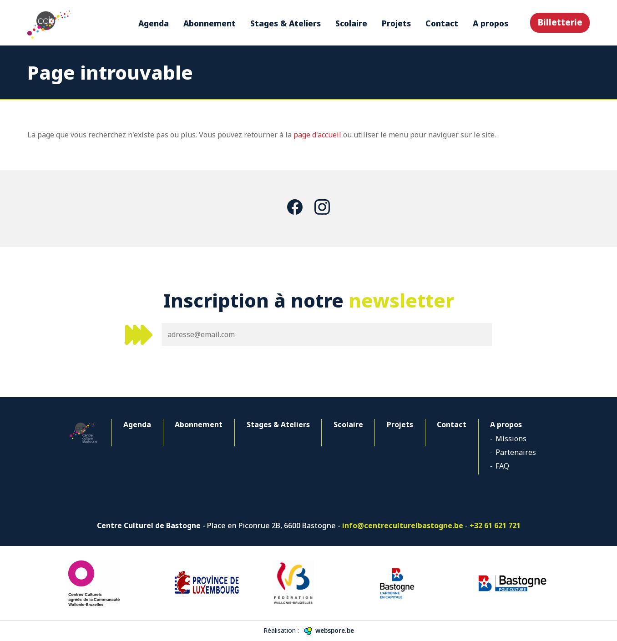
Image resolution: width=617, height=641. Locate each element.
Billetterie (559, 22)
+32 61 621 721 (495, 525)
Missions (511, 439)
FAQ (502, 466)
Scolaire (351, 23)
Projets (396, 23)
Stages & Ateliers (285, 23)
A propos (490, 23)
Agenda (153, 23)
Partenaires (516, 452)
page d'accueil (317, 135)
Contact (441, 23)
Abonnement (209, 23)
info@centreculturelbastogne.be (402, 525)
